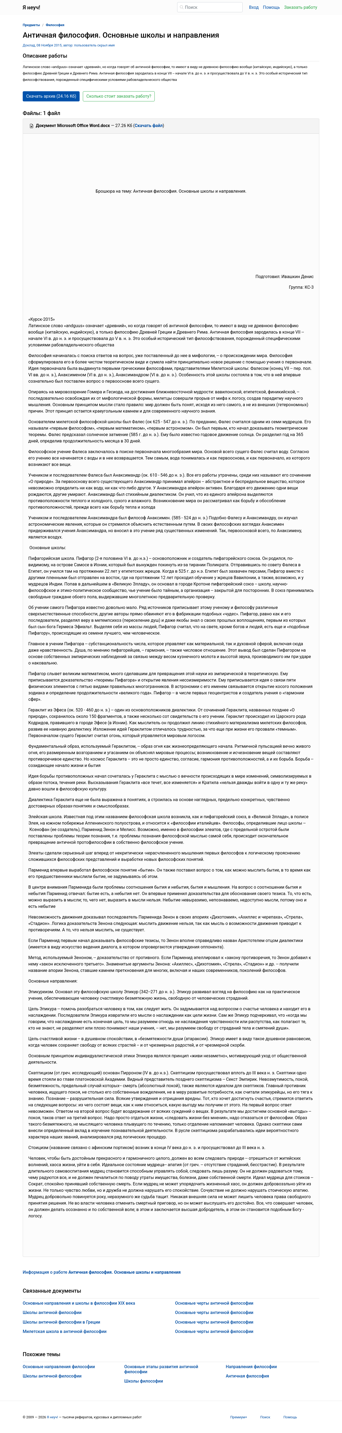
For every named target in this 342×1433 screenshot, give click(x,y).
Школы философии (143, 1381)
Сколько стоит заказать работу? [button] (118, 96)
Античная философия (247, 1376)
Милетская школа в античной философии (65, 1331)
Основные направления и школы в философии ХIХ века (79, 1303)
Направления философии (251, 1366)
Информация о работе (102, 1272)
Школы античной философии (52, 1312)
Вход (254, 7)
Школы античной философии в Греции (61, 1322)
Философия (55, 25)
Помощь (271, 7)
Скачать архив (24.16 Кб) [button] (51, 96)
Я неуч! (52, 1417)
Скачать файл (149, 125)
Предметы (31, 25)
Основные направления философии (59, 1366)
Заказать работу (300, 7)
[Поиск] (210, 7)
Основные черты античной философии (214, 1303)
